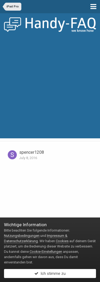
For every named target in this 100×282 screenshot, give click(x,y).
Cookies (62, 241)
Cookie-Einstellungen (46, 252)
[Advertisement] (50, 88)
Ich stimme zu (50, 273)
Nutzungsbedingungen (21, 236)
